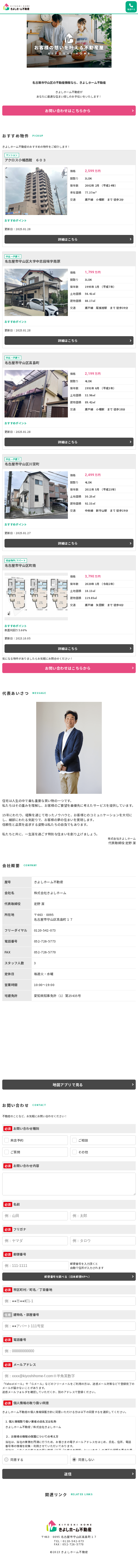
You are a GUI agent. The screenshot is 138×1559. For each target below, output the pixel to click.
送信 (68, 1474)
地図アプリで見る (68, 1084)
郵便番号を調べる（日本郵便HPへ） (67, 1276)
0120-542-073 (73, 1541)
